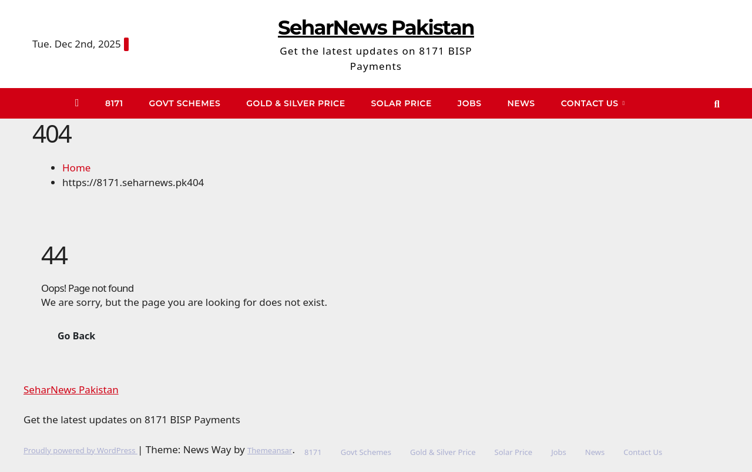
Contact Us (591, 103)
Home (76, 167)
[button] (717, 103)
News (521, 103)
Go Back (76, 335)
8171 (114, 103)
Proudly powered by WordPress (80, 450)
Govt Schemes (185, 103)
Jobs (470, 103)
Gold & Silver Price (295, 103)
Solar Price (401, 103)
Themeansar (269, 450)
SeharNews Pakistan (376, 27)
